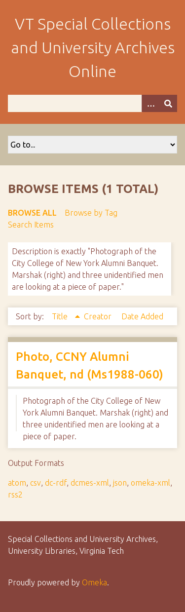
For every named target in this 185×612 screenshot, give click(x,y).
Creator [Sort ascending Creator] (98, 316)
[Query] (92, 103)
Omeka (94, 582)
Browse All (32, 212)
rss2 (15, 494)
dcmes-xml (90, 482)
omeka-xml (150, 482)
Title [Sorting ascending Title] (61, 316)
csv (35, 482)
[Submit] (168, 103)
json (120, 482)
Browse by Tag (91, 212)
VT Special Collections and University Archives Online (93, 47)
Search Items (31, 224)
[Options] (150, 103)
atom (17, 482)
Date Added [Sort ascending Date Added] (142, 316)
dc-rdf (56, 482)
